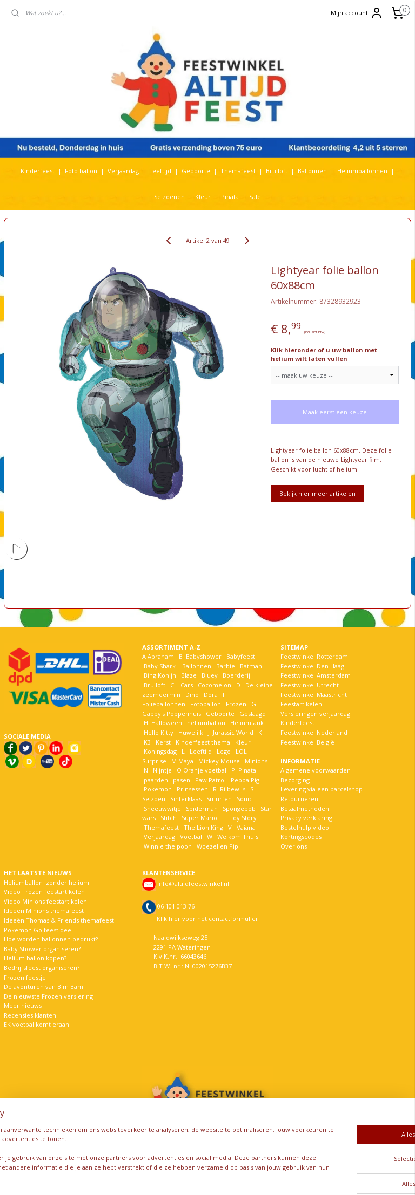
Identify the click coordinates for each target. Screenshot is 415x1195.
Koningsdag (159, 751)
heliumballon (206, 723)
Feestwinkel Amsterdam (315, 675)
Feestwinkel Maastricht (313, 695)
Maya (185, 761)
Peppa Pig (245, 780)
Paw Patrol (209, 780)
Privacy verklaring (306, 818)
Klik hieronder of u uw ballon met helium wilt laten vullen (324, 354)
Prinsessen (191, 789)
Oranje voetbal (204, 770)
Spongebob (239, 808)
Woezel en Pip (217, 846)
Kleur (203, 197)
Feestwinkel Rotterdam (314, 656)
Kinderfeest (38, 171)
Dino (192, 695)
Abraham (161, 656)
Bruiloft (276, 171)
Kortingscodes (301, 836)
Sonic (244, 799)
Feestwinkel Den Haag (312, 666)
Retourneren (299, 799)
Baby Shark (160, 666)
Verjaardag (123, 171)
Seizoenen (169, 197)
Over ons (293, 846)
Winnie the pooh (168, 846)
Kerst (163, 742)
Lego (222, 751)
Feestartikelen (301, 704)
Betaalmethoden (304, 808)
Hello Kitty (158, 732)
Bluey (210, 675)
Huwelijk (190, 732)
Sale (255, 197)
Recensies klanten (30, 1015)
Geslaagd (252, 713)
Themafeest (238, 171)
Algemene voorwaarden (315, 770)
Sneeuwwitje (162, 808)
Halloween (166, 723)
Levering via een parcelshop (321, 789)
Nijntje (161, 770)
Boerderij (236, 675)
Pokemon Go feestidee (37, 930)
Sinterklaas (186, 799)
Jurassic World (233, 732)
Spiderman (202, 808)
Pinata (230, 197)
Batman (251, 666)
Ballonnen (312, 171)
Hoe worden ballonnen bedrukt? (51, 939)
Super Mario (199, 818)
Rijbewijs (232, 789)
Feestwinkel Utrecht (309, 685)
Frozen (236, 704)
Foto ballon (81, 171)
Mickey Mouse (219, 761)
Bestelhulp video (304, 827)
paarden (156, 780)
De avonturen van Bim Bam (43, 986)
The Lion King (202, 827)
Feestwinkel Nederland (313, 732)
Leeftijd (160, 171)
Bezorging (295, 780)
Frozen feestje (25, 977)
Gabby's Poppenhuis (171, 713)
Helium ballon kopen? (35, 958)
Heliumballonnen (362, 171)
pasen (181, 780)
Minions (255, 761)
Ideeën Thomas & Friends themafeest (59, 920)
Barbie (225, 666)
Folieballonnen (163, 704)
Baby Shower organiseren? (42, 949)
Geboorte (196, 171)
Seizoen (153, 799)
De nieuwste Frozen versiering (48, 996)
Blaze (188, 675)
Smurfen (219, 799)
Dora (210, 695)
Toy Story (243, 818)
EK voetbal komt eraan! (37, 1024)
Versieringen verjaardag (315, 713)
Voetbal (190, 836)
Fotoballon (205, 704)
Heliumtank (247, 723)
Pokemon (158, 789)
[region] (136, 1150)
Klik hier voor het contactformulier (207, 918)
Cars (186, 685)
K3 (146, 742)
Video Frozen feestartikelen (44, 891)
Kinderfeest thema (203, 742)
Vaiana (246, 827)
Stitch (168, 818)
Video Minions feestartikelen (45, 901)
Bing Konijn (160, 675)
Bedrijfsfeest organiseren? (41, 968)
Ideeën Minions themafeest (44, 910)
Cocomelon (214, 685)
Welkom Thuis (237, 836)
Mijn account (357, 12)
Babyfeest (240, 656)
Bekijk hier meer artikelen (317, 493)
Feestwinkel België (307, 742)
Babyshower (204, 656)
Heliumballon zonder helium (46, 882)
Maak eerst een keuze (335, 412)
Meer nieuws (23, 1005)
